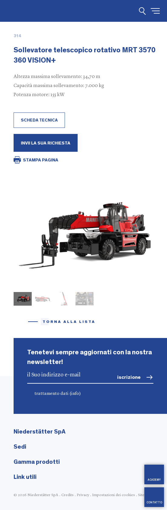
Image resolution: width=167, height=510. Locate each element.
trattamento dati (57, 393)
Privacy (83, 495)
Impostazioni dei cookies (113, 495)
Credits (67, 495)
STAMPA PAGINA (40, 160)
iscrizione (129, 377)
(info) (75, 393)
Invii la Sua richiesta (45, 143)
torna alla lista (69, 322)
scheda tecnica (39, 120)
